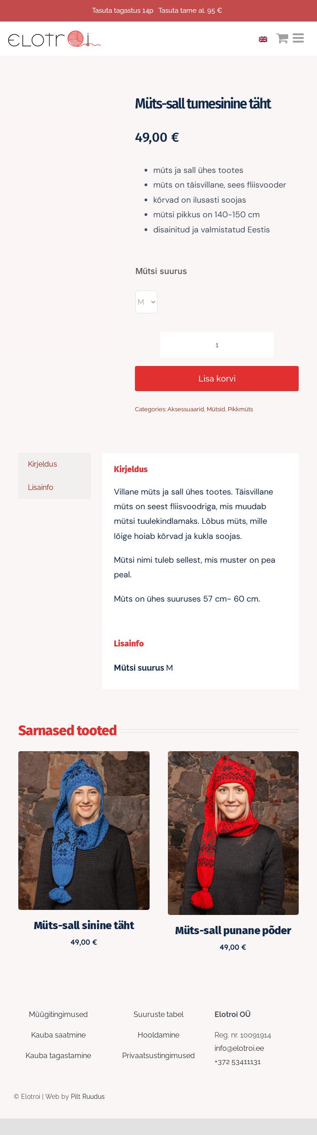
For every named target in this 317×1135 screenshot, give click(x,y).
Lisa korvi (217, 378)
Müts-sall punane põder (233, 930)
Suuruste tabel (158, 1014)
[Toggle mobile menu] (299, 38)
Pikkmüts (240, 409)
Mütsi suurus (161, 271)
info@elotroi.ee (239, 1048)
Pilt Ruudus (88, 1096)
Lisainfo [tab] (41, 487)
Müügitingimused (58, 1014)
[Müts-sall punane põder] (233, 757)
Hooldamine (158, 1035)
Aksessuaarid (185, 409)
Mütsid (216, 409)
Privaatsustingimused (158, 1055)
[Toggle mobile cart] (282, 38)
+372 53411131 (238, 1061)
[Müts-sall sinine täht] (84, 757)
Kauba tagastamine (58, 1055)
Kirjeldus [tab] (42, 464)
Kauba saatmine (58, 1035)
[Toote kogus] (217, 344)
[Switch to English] (265, 38)
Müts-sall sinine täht (84, 925)
